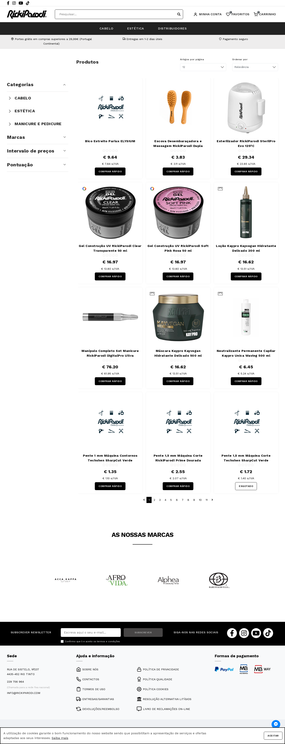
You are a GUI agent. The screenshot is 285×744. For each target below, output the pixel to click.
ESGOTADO (246, 486)
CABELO (106, 28)
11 (207, 499)
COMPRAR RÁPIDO (110, 171)
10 (200, 499)
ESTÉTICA (135, 28)
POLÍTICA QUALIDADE (154, 679)
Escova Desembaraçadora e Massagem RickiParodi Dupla (178, 143)
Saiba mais (60, 738)
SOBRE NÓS (87, 669)
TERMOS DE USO (90, 689)
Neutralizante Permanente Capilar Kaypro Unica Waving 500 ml (246, 353)
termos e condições (108, 641)
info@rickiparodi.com (23, 692)
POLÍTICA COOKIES (152, 689)
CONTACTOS (87, 679)
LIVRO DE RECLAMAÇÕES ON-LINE (163, 709)
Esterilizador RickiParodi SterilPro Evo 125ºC (246, 143)
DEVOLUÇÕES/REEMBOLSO (97, 709)
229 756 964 (15, 681)
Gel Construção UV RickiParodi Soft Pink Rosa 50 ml (178, 248)
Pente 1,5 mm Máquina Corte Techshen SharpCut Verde (246, 458)
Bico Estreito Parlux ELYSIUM (110, 141)
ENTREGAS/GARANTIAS (95, 699)
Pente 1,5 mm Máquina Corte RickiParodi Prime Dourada (178, 458)
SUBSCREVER (143, 632)
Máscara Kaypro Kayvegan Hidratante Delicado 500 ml (178, 353)
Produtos (87, 62)
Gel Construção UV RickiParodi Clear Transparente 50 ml (110, 248)
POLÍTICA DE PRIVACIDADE (158, 669)
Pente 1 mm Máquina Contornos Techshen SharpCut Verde (110, 458)
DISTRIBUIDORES (172, 28)
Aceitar (273, 735)
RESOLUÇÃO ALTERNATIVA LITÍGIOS (164, 699)
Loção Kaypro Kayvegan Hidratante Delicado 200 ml (246, 248)
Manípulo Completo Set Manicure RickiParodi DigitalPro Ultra (110, 353)
